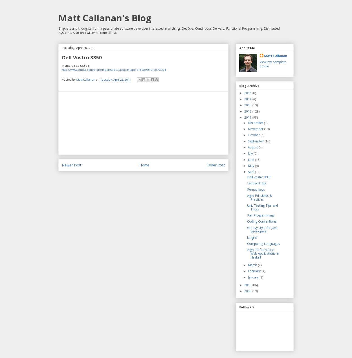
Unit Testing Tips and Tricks (262, 207)
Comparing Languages (263, 243)
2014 (248, 99)
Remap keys (256, 189)
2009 (248, 291)
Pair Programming (260, 215)
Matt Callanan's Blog (104, 18)
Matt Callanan (275, 56)
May (251, 166)
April (251, 172)
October (254, 135)
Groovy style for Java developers (262, 229)
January (254, 277)
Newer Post (71, 165)
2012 (248, 111)
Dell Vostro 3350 (259, 177)
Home (144, 165)
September (256, 141)
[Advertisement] (143, 123)
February (255, 271)
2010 (248, 285)
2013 (248, 105)
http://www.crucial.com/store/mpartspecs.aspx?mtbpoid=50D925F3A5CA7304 (114, 70)
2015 (248, 93)
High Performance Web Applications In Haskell (263, 253)
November (256, 129)
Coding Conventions (261, 221)
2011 (248, 117)
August (253, 147)
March (253, 265)
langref (252, 237)
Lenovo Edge (256, 183)
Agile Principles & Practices (259, 197)
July (251, 153)
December (256, 123)
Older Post (216, 165)
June (251, 159)
